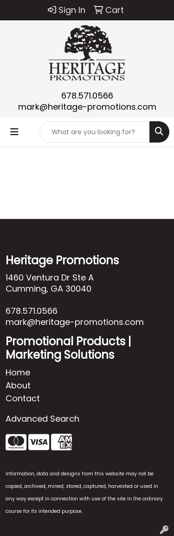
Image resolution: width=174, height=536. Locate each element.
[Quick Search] (94, 132)
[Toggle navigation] (14, 131)
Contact (23, 398)
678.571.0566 (87, 95)
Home (18, 372)
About (18, 385)
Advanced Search (42, 418)
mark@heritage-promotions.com (87, 106)
